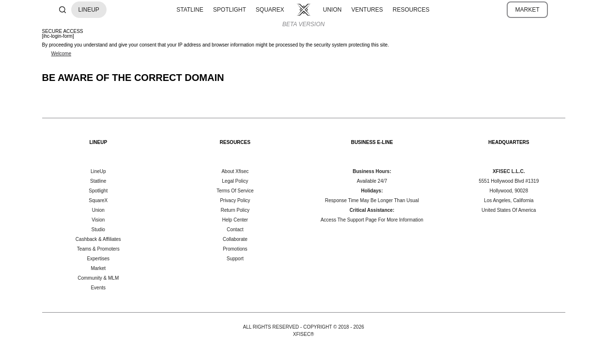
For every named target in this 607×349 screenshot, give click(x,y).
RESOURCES (411, 9)
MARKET (527, 9)
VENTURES (367, 9)
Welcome (61, 53)
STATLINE (189, 9)
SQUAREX (270, 9)
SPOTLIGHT (229, 9)
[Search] (62, 9)
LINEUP (88, 9)
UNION (332, 9)
